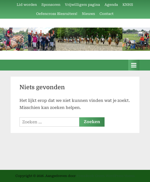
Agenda (111, 5)
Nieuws (88, 14)
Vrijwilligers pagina (82, 5)
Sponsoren (50, 5)
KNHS (127, 5)
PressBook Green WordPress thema (106, 176)
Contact (106, 14)
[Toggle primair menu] (133, 65)
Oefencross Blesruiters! (56, 14)
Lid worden (27, 5)
